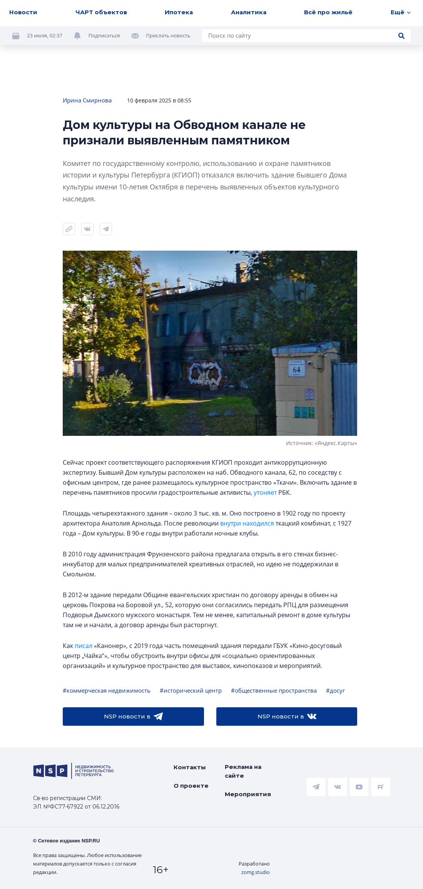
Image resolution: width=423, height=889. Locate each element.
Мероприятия (248, 794)
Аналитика (248, 12)
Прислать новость (168, 35)
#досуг (335, 690)
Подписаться (104, 35)
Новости (23, 12)
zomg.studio (255, 872)
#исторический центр (191, 690)
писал (83, 645)
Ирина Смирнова (87, 100)
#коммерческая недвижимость (106, 690)
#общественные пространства (274, 690)
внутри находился (247, 523)
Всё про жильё (328, 12)
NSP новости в (133, 716)
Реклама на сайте (243, 771)
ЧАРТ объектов (101, 12)
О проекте (191, 785)
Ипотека (179, 12)
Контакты (190, 767)
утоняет (265, 492)
